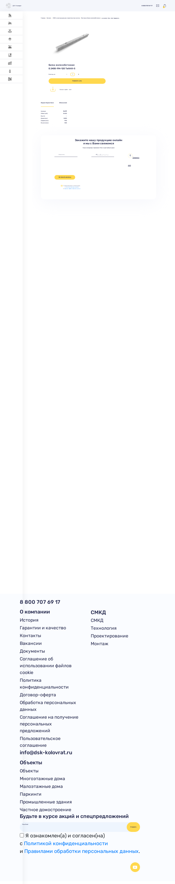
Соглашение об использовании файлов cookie (46, 666)
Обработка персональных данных (48, 707)
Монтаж (99, 644)
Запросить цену (77, 81)
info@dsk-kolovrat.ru (46, 754)
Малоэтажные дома (41, 788)
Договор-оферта (38, 696)
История (29, 620)
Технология (104, 628)
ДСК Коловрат (14, 6)
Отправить (133, 829)
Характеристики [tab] (47, 103)
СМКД (97, 620)
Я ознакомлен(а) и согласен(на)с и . (80, 846)
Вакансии (31, 644)
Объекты (29, 773)
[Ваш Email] (73, 827)
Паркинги (30, 796)
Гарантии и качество (43, 628)
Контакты (30, 636)
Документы (32, 652)
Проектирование (109, 636)
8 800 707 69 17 (145, 5)
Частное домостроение (45, 812)
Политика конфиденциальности (44, 685)
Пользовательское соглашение (40, 743)
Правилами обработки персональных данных (73, 189)
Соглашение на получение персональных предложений (49, 725)
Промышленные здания (46, 804)
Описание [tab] (65, 103)
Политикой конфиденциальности (72, 187)
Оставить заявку (65, 177)
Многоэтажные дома (42, 780)
